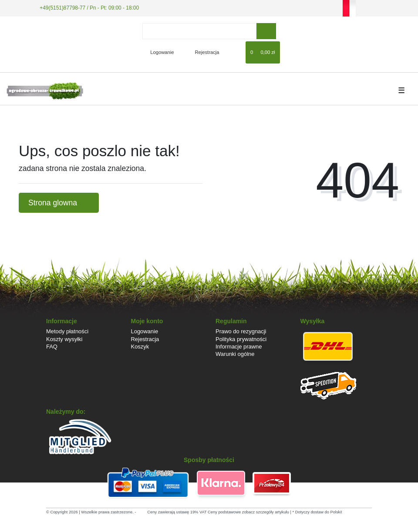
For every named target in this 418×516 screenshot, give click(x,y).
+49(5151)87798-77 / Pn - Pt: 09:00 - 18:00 (89, 8)
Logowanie (144, 331)
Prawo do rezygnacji (241, 331)
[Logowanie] (158, 52)
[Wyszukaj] (266, 31)
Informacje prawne (239, 346)
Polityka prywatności (241, 339)
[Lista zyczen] (235, 52)
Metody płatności (67, 331)
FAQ (51, 346)
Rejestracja (145, 339)
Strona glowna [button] (58, 202)
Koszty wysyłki (64, 339)
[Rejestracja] (202, 52)
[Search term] (199, 31)
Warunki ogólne (235, 354)
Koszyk (140, 346)
